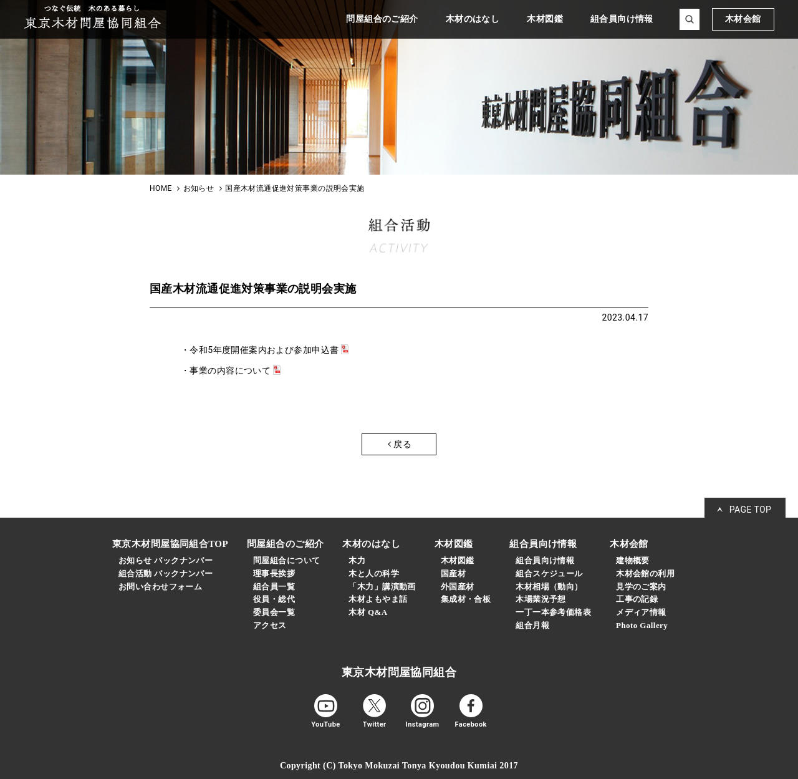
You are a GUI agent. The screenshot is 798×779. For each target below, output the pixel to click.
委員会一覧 (274, 612)
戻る (399, 444)
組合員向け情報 (545, 560)
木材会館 (743, 19)
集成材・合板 (466, 599)
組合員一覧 (274, 586)
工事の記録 (637, 599)
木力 (357, 560)
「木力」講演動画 (382, 586)
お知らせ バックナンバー (165, 560)
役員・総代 (274, 599)
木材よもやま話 (378, 599)
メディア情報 (641, 612)
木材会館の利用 (645, 573)
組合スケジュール (549, 573)
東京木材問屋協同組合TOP (170, 544)
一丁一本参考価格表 (553, 612)
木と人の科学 (374, 573)
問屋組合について (286, 560)
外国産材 (457, 586)
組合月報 (532, 625)
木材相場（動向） (549, 586)
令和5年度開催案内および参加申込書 (264, 350)
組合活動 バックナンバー (165, 573)
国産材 (453, 573)
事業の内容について (230, 370)
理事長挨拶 (274, 573)
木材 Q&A (368, 612)
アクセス (270, 625)
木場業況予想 (541, 599)
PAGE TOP (750, 510)
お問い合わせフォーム (160, 586)
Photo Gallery (642, 625)
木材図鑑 (457, 560)
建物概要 (633, 560)
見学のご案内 (641, 586)
